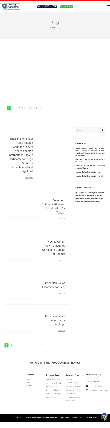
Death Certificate (53, 396)
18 (28, 351)
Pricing (28, 389)
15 (31, 114)
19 (34, 351)
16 (37, 114)
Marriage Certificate (54, 385)
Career (28, 385)
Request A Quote (66, 9)
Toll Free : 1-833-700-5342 (47, 9)
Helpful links (71, 400)
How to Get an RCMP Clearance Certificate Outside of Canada (53, 254)
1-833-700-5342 (95, 393)
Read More (29, 184)
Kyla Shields (79, 199)
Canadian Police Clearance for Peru (53, 291)
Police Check (51, 404)
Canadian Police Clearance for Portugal (55, 326)
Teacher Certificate (73, 392)
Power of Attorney (53, 400)
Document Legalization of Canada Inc (42, 424)
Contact (29, 392)
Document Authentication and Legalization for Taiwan (53, 212)
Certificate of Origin (73, 396)
